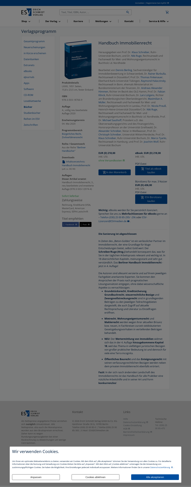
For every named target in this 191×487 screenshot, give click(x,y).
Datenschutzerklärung (160, 467)
